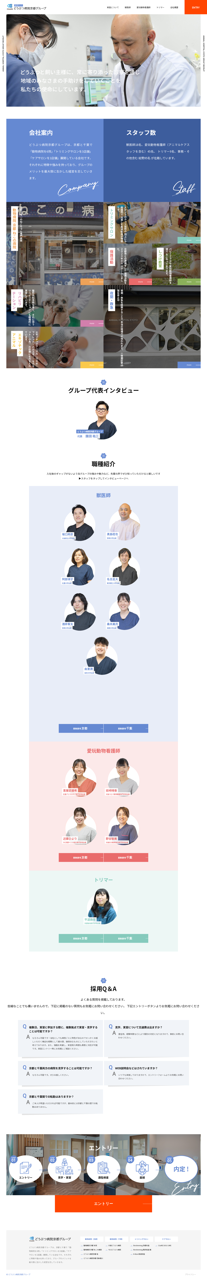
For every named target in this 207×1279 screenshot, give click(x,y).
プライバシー (190, 1274)
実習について (113, 7)
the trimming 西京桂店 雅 (142, 1250)
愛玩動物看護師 (143, 7)
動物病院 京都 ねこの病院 (93, 1250)
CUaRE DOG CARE (164, 1245)
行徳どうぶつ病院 (114, 1245)
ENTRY (195, 7)
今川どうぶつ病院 (114, 1250)
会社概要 (174, 7)
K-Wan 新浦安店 (139, 1254)
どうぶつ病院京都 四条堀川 (93, 1258)
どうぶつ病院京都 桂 (91, 1254)
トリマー (160, 7)
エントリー (103, 1204)
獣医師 (128, 7)
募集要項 (80, 728)
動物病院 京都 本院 (90, 1245)
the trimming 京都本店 (141, 1245)
